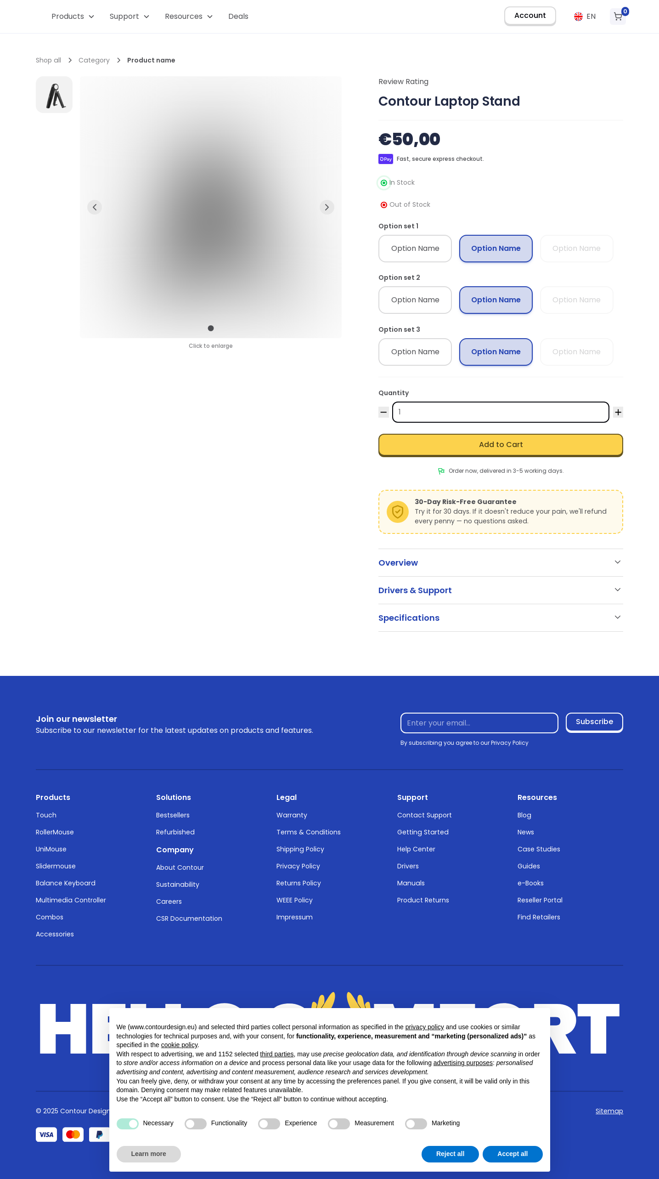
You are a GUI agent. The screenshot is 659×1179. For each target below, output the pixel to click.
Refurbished (175, 832)
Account (530, 15)
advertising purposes (463, 1062)
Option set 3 (399, 329)
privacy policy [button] (425, 1027)
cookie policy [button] (179, 1045)
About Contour (180, 867)
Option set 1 (398, 226)
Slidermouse (56, 866)
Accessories (55, 934)
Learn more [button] (148, 1153)
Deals (238, 16)
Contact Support (424, 815)
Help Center (416, 849)
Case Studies (539, 849)
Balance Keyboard (66, 883)
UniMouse (51, 849)
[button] (73, 16)
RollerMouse (55, 832)
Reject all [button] (450, 1153)
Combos (49, 917)
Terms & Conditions (308, 832)
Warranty (291, 815)
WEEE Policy (294, 900)
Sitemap (609, 1111)
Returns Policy (298, 883)
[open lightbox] (54, 94)
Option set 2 (399, 277)
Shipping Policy (300, 849)
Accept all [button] (512, 1153)
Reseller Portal (540, 900)
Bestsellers (173, 815)
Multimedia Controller (71, 900)
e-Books (531, 883)
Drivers (408, 866)
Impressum (294, 917)
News (526, 832)
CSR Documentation (189, 918)
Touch (46, 815)
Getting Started (423, 832)
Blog (524, 815)
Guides (529, 866)
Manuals (411, 883)
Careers (169, 901)
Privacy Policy (298, 866)
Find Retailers (539, 917)
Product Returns (423, 900)
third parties (276, 1054)
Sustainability (177, 884)
